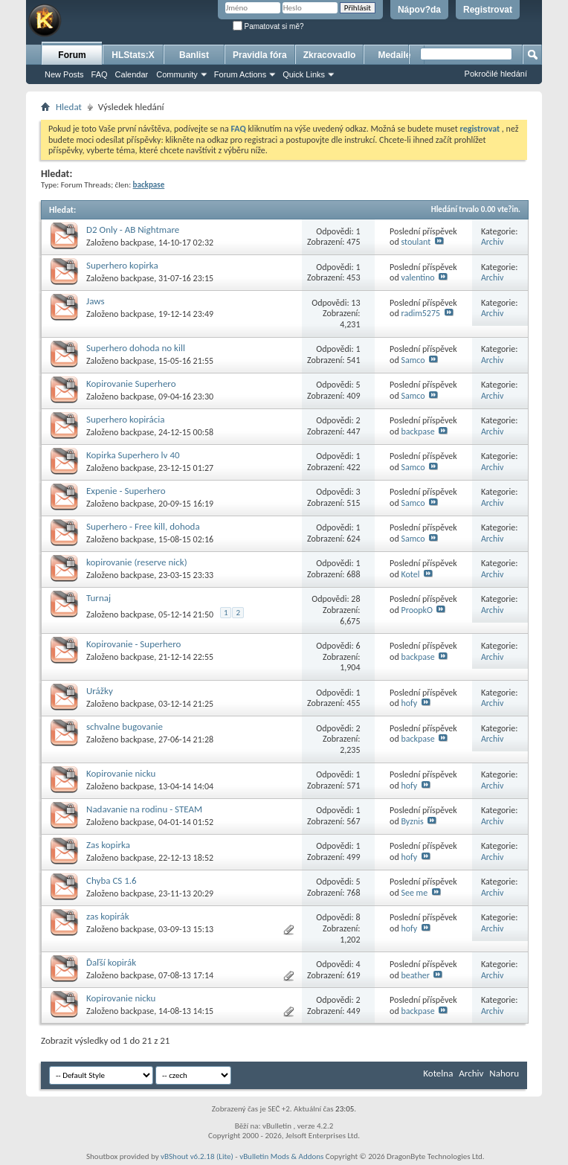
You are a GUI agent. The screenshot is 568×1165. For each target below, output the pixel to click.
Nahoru (504, 1073)
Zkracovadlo (329, 55)
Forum (71, 55)
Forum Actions (240, 74)
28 (355, 599)
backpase (137, 242)
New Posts (64, 74)
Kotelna (438, 1073)
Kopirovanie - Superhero (133, 643)
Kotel (410, 574)
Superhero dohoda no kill (135, 347)
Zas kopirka (108, 844)
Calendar (132, 74)
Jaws (95, 301)
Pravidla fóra (260, 55)
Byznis (412, 821)
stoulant (415, 242)
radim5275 (420, 313)
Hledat (69, 106)
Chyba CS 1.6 (111, 880)
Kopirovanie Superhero (131, 383)
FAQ (99, 74)
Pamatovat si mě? (268, 26)
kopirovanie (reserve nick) (136, 562)
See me (414, 893)
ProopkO (417, 610)
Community (177, 74)
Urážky (99, 690)
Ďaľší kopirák (111, 962)
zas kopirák (107, 916)
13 (355, 303)
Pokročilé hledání (496, 73)
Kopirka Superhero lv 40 (133, 454)
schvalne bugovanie (124, 726)
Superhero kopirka (122, 265)
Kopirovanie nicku (120, 773)
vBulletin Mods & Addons (281, 1156)
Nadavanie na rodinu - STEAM (144, 809)
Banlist (194, 55)
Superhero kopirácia (125, 419)
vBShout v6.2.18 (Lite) (197, 1156)
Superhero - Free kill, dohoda (143, 526)
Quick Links (304, 74)
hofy (409, 703)
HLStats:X (133, 55)
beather (415, 975)
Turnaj (98, 597)
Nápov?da (419, 9)
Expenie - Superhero (126, 490)
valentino (417, 277)
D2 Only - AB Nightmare (132, 229)
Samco (413, 360)
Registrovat (487, 9)
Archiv (492, 242)
